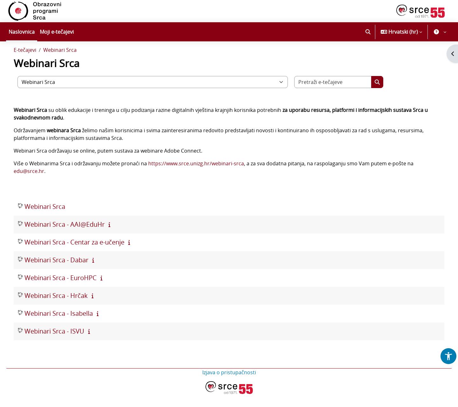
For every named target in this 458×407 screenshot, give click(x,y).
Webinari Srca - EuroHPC (69, 290)
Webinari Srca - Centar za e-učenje (83, 255)
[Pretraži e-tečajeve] (342, 95)
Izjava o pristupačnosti (229, 385)
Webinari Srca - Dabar (65, 273)
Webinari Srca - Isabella (67, 326)
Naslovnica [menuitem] (22, 31)
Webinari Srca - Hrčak (65, 308)
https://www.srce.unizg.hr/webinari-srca (205, 176)
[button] (368, 31)
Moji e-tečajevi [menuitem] (57, 31)
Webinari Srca (69, 62)
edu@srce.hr (38, 184)
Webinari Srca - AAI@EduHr (73, 237)
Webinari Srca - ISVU (63, 344)
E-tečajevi (34, 62)
